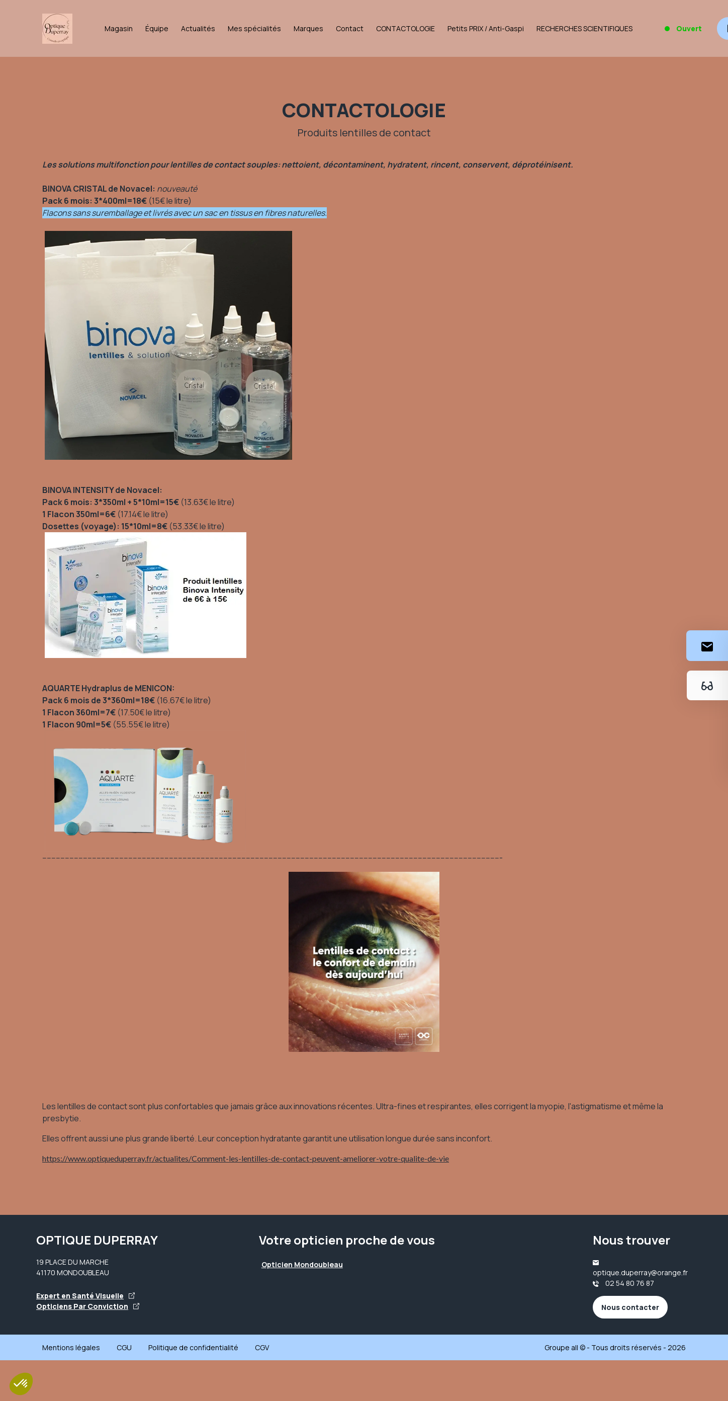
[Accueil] (57, 29)
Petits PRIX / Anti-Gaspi (485, 28)
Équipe (156, 28)
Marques (308, 28)
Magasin (119, 28)
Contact (349, 28)
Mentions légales (71, 1347)
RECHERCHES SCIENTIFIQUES (584, 28)
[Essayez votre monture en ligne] (707, 685)
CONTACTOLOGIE (405, 28)
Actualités (198, 28)
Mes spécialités (254, 28)
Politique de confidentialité (193, 1347)
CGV (262, 1347)
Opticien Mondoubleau (302, 1264)
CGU (124, 1347)
